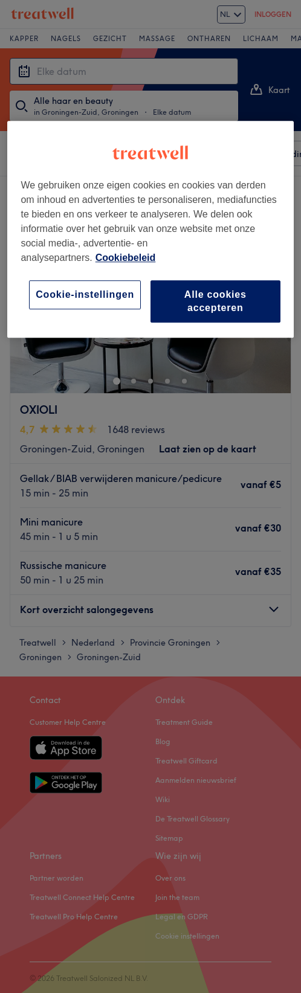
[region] (150, 229)
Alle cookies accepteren (215, 301)
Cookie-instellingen (85, 294)
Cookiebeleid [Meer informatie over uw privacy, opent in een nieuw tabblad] (125, 257)
